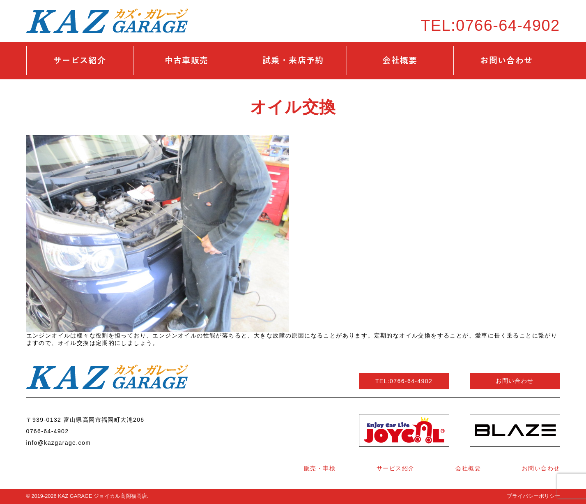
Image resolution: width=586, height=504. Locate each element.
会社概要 (400, 60)
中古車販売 (187, 60)
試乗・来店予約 (293, 60)
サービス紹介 (79, 60)
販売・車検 (320, 468)
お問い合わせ (506, 60)
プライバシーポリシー (533, 496)
